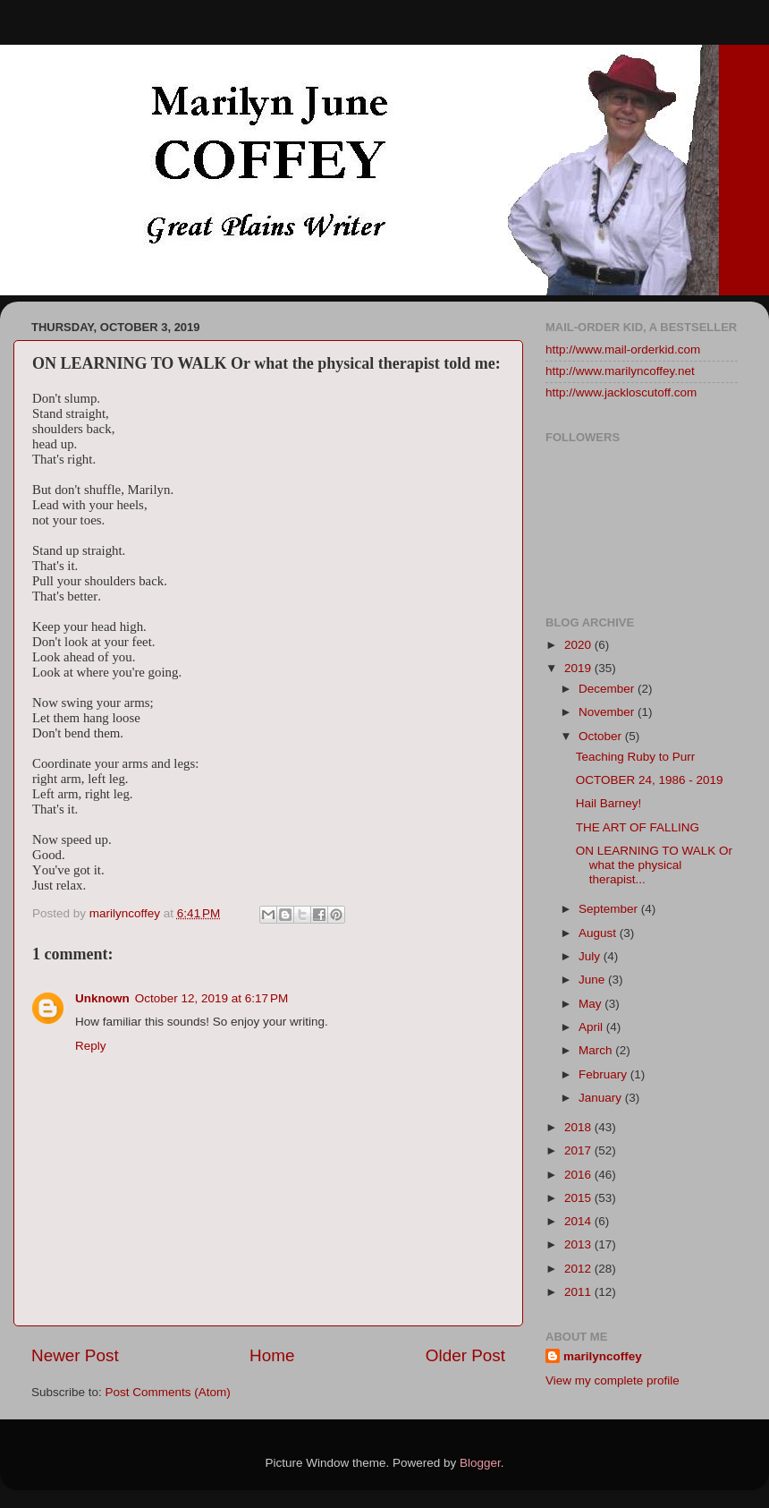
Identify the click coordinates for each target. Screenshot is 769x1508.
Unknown (102, 998)
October (602, 736)
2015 (579, 1198)
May (591, 1003)
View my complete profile (612, 1380)
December (608, 688)
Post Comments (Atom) (168, 1392)
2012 (579, 1268)
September (610, 909)
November (608, 712)
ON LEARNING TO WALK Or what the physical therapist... (654, 865)
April (592, 1027)
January (602, 1097)
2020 (579, 645)
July (591, 956)
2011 (579, 1292)
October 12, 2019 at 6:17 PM (211, 998)
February (604, 1074)
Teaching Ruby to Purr (636, 756)
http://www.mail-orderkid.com (622, 349)
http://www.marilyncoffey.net (620, 371)
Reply (90, 1045)
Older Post (465, 1355)
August (599, 933)
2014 (579, 1221)
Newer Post (75, 1355)
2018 (579, 1127)
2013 (579, 1244)
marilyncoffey (602, 1356)
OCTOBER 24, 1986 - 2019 (649, 780)
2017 (579, 1150)
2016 (579, 1174)
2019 (579, 668)
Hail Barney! (609, 803)
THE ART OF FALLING (637, 827)
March (597, 1050)
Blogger (480, 1463)
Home (271, 1355)
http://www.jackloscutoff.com (621, 392)
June (593, 979)
